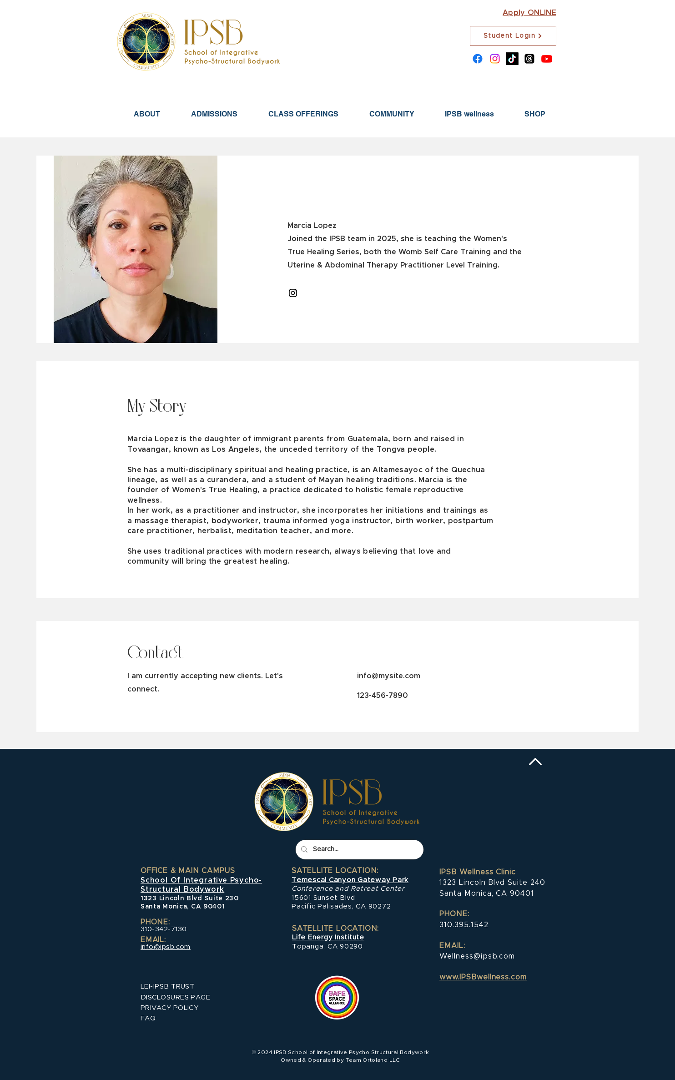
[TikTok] (512, 58)
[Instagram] (495, 58)
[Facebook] (477, 58)
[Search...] (358, 849)
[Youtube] (546, 58)
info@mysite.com (388, 676)
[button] (214, 114)
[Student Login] (513, 36)
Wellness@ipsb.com (477, 956)
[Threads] (529, 58)
